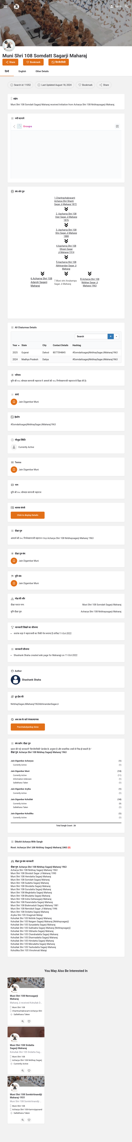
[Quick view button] (22, 1038)
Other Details (42, 71)
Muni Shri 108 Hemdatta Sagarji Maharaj (31, 893)
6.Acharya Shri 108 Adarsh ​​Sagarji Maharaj (41, 282)
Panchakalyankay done (28, 743)
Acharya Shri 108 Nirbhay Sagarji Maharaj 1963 (34, 887)
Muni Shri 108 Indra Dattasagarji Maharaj (31, 915)
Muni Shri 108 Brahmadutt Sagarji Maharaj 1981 (35, 922)
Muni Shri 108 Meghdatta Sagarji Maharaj (31, 909)
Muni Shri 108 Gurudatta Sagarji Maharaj (31, 906)
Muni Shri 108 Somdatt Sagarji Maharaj (30, 896)
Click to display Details (27, 532)
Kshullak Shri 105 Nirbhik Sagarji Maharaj (31, 935)
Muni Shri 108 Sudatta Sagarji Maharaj (30, 899)
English (22, 71)
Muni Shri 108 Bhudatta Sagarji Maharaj (30, 912)
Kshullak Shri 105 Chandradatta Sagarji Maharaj (34, 951)
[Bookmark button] (29, 1038)
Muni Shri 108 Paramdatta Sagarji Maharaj (32, 919)
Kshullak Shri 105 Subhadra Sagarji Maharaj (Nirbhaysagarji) (41, 944)
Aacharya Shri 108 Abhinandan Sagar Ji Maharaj (66, 265)
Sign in (118, 6)
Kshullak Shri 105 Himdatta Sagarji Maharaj (32, 957)
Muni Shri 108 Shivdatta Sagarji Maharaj (31, 903)
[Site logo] (17, 6)
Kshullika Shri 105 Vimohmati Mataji (29, 967)
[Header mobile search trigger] (127, 6)
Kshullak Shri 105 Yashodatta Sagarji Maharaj (33, 964)
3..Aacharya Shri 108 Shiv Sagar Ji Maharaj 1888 (66, 233)
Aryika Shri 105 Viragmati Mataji (27, 931)
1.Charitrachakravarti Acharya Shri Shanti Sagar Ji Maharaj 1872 (65, 201)
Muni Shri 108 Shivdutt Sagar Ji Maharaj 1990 (33, 890)
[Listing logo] (8, 45)
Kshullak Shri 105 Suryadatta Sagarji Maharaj (33, 941)
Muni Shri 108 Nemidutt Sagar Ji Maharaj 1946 (34, 925)
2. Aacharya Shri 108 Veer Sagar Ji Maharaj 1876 (66, 216)
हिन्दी (7, 71)
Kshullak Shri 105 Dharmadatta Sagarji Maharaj (34, 954)
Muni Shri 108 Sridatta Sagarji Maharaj (30, 928)
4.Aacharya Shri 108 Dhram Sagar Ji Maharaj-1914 (66, 249)
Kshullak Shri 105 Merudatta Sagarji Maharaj (33, 960)
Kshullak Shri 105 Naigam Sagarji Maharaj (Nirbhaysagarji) (40, 938)
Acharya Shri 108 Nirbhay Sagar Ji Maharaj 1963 (89, 282)
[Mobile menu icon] (5, 6)
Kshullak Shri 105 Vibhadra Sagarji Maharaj (32, 948)
